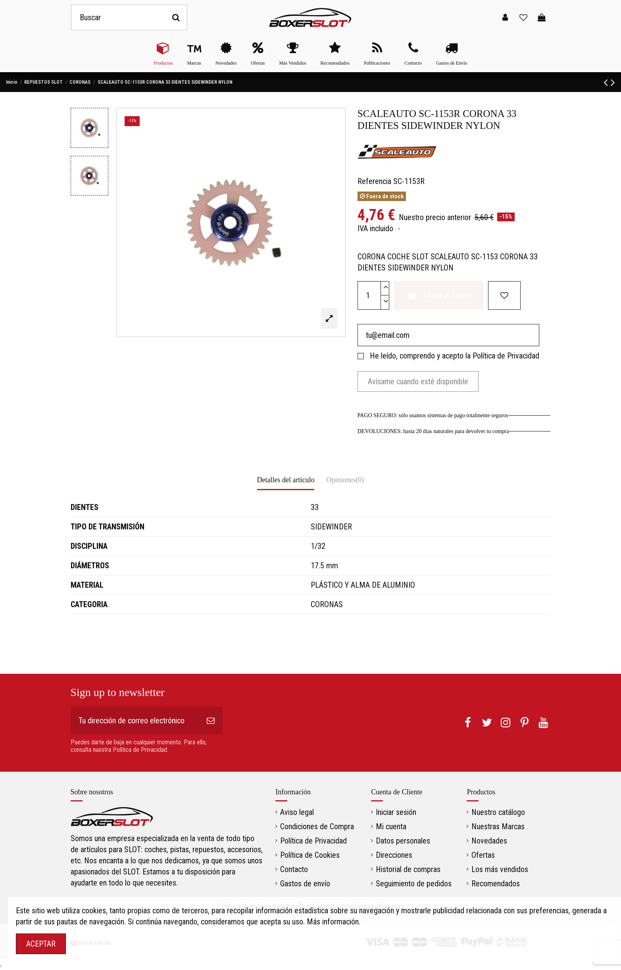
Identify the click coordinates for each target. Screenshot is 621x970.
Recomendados (495, 883)
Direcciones (394, 855)
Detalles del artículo (286, 480)
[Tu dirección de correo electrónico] (135, 720)
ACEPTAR (41, 944)
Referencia (374, 181)
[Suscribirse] (211, 720)
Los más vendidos (499, 869)
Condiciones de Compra (317, 826)
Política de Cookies (310, 855)
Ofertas (483, 855)
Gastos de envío (305, 883)
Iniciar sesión (396, 812)
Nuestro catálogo (498, 812)
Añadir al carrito (438, 295)
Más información (333, 921)
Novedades (489, 840)
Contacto (294, 869)
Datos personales (403, 840)
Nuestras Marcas (498, 826)
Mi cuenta (391, 826)
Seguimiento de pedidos (414, 883)
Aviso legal (297, 812)
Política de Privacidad (506, 355)
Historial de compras (408, 869)
